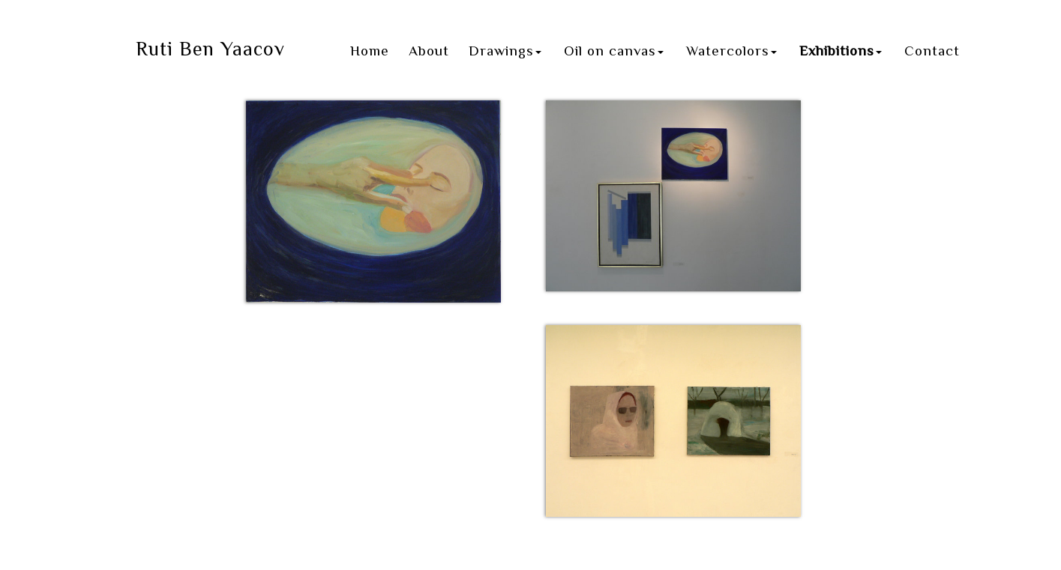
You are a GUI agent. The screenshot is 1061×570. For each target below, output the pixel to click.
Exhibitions (840, 50)
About (429, 50)
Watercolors (731, 50)
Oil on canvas (614, 50)
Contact (932, 50)
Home (369, 50)
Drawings (505, 50)
